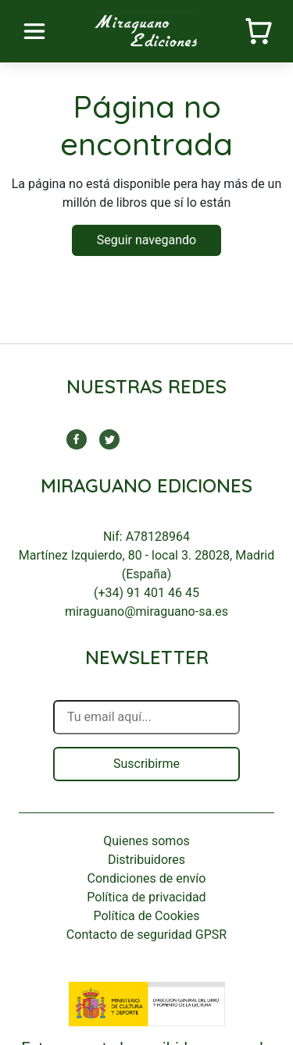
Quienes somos (146, 841)
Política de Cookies (146, 915)
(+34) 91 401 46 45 (146, 592)
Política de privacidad (146, 897)
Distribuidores (146, 859)
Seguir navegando (146, 240)
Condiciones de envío (147, 878)
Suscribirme (146, 763)
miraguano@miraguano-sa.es (146, 611)
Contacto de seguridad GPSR (146, 934)
